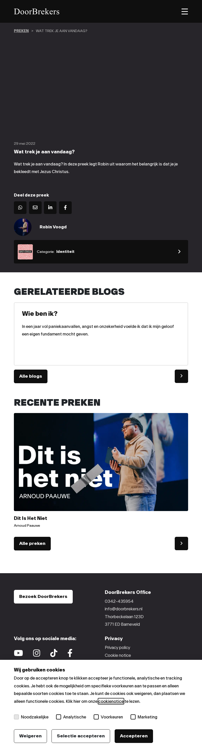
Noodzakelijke (31, 717)
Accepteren (134, 736)
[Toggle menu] (184, 11)
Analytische (71, 717)
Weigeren (30, 736)
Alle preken (32, 543)
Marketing (144, 717)
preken (21, 31)
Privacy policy (117, 647)
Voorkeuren (108, 717)
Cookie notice (118, 655)
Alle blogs (30, 376)
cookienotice (111, 701)
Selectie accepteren (81, 736)
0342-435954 (119, 601)
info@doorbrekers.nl (123, 609)
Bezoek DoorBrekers (43, 596)
